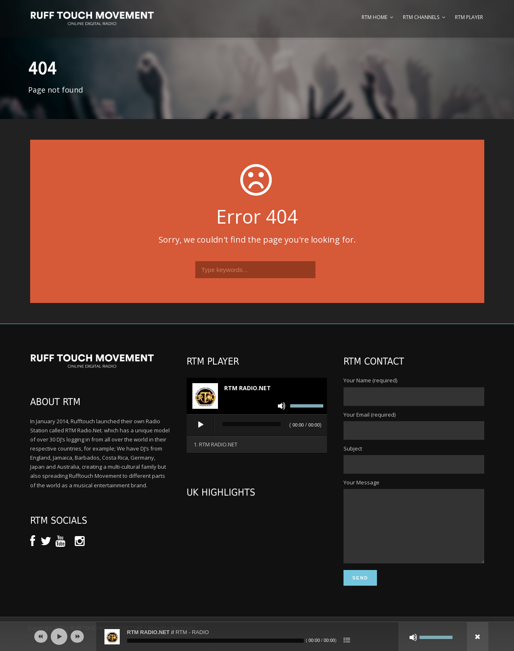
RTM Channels (421, 17)
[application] (257, 425)
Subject (413, 459)
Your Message (413, 528)
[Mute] (281, 406)
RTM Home (374, 17)
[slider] (252, 424)
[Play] (201, 425)
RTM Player (469, 17)
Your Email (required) (413, 425)
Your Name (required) (413, 391)
